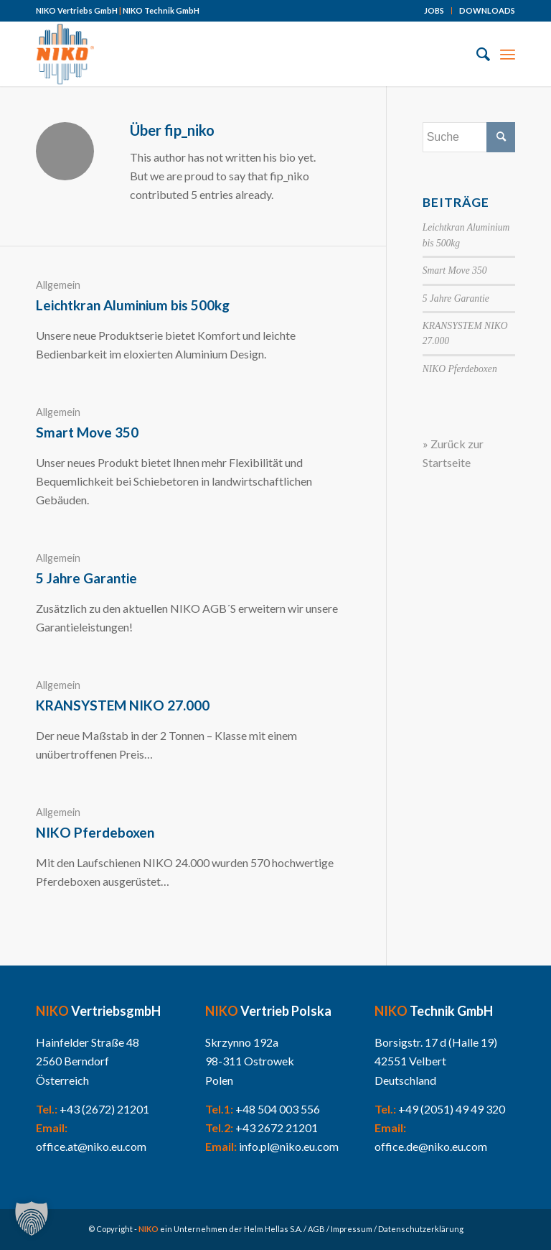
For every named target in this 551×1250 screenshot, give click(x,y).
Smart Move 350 (87, 432)
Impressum (351, 1228)
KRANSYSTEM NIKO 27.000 (122, 705)
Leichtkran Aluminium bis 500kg (133, 305)
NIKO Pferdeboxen (95, 832)
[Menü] (507, 53)
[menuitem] (434, 10)
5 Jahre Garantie (86, 578)
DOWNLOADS (487, 10)
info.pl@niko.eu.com (289, 1146)
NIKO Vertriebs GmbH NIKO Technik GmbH (117, 10)
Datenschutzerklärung (420, 1228)
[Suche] (476, 54)
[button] (31, 1218)
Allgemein (58, 285)
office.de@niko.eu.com (431, 1146)
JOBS (434, 10)
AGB (316, 1228)
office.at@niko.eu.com (91, 1146)
